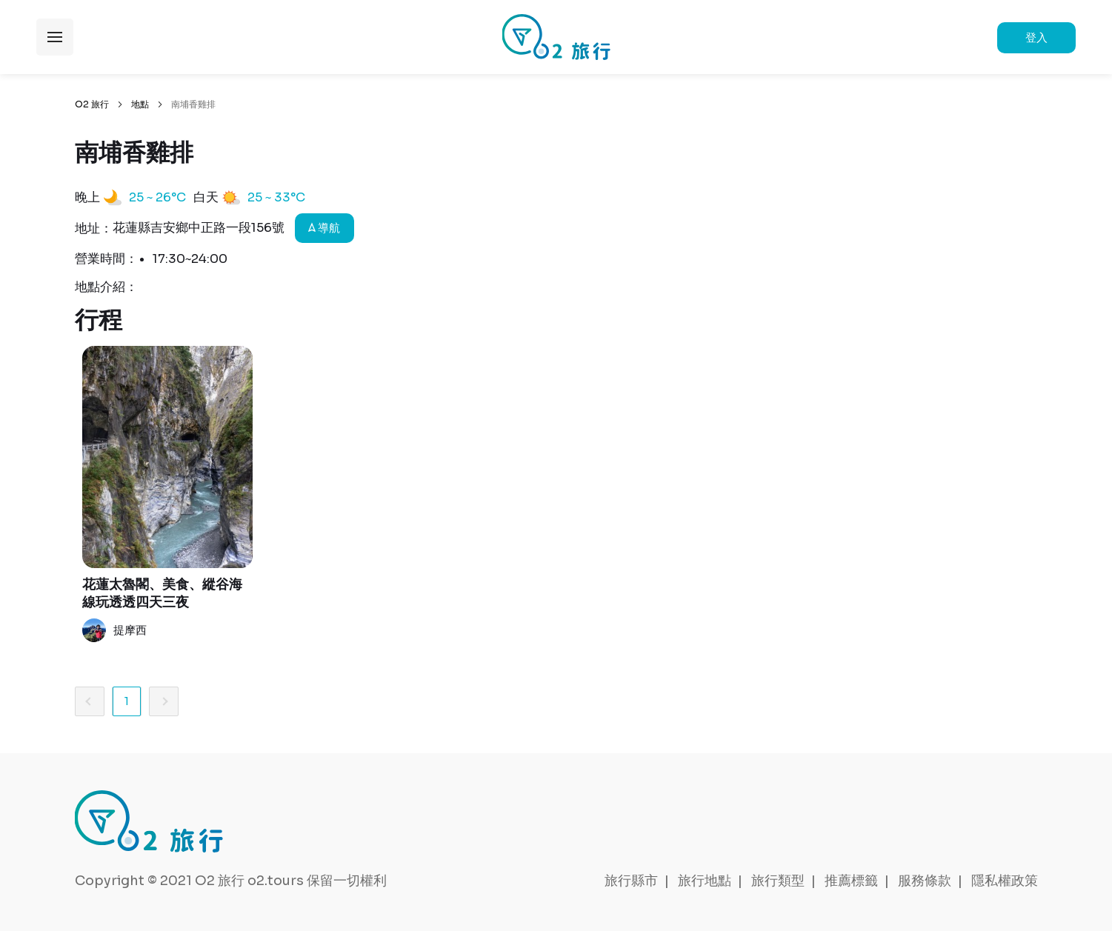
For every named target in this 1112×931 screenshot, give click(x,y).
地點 (140, 104)
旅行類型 (778, 880)
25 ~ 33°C (276, 197)
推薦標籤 (851, 880)
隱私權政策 (1004, 880)
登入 (1036, 37)
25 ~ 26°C (157, 197)
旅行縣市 (631, 880)
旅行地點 (704, 880)
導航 (324, 228)
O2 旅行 (92, 104)
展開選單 (54, 37)
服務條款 (924, 880)
